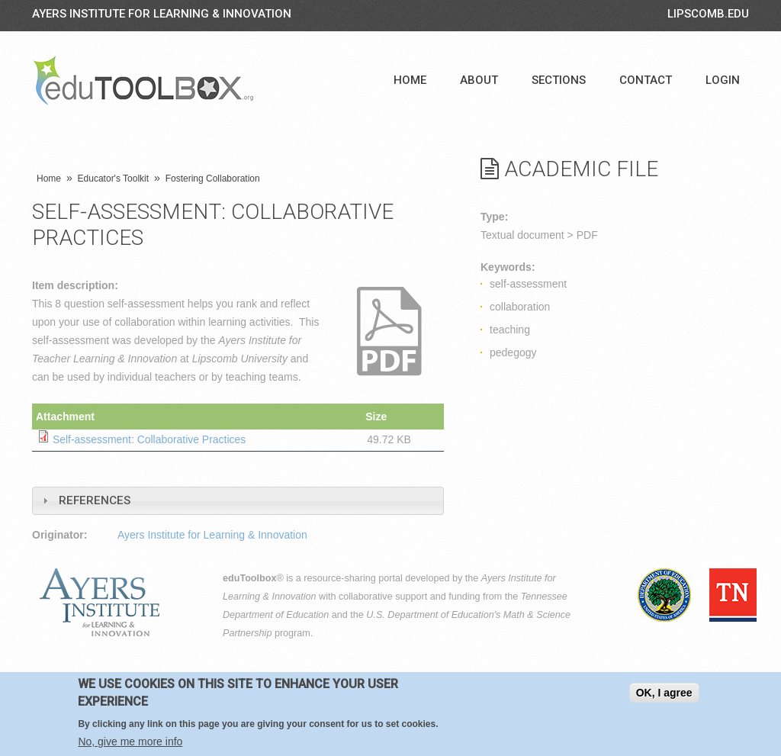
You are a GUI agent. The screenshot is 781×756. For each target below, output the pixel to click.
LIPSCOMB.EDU (708, 14)
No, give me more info (130, 741)
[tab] (238, 500)
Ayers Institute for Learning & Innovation (161, 14)
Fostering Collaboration (213, 178)
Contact (645, 80)
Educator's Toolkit (113, 178)
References (94, 500)
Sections (559, 80)
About (479, 80)
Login (722, 80)
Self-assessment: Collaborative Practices (149, 439)
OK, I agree (664, 693)
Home (410, 80)
